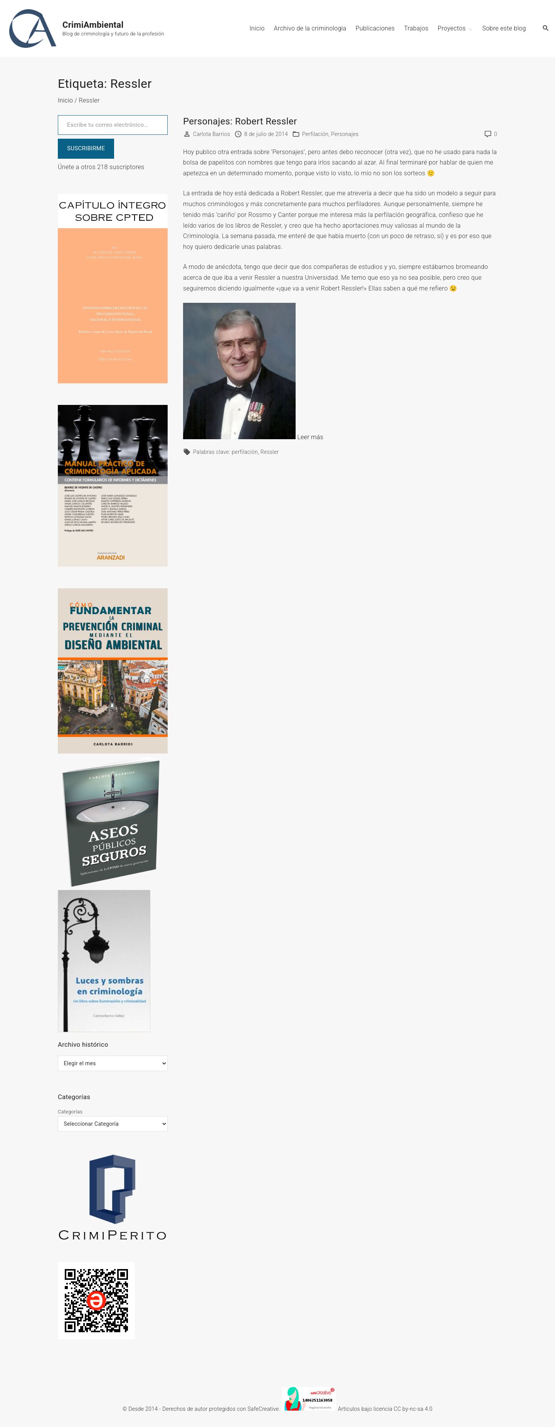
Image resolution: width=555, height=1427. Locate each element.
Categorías (70, 1112)
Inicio (65, 100)
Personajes (344, 134)
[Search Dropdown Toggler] (546, 28)
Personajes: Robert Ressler (240, 121)
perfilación (245, 452)
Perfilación (315, 134)
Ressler (270, 452)
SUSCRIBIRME (86, 148)
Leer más (310, 437)
